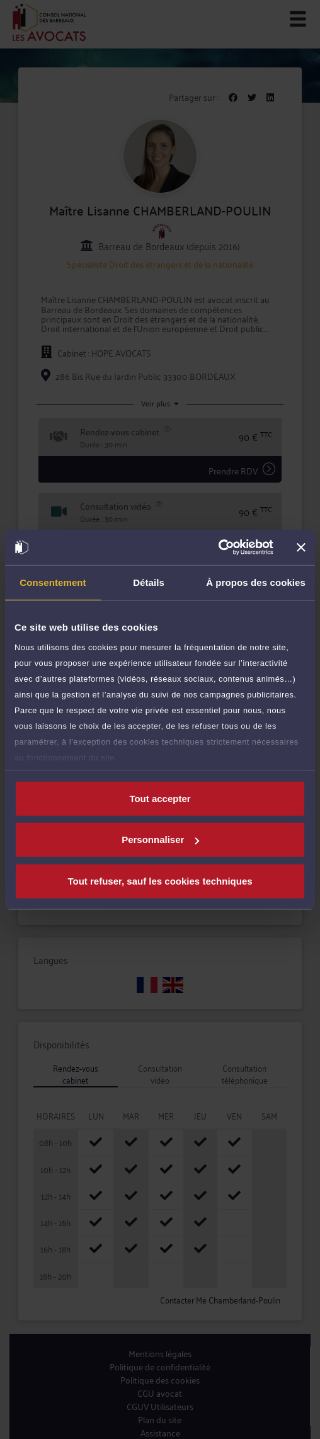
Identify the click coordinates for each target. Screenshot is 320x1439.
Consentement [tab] (53, 581)
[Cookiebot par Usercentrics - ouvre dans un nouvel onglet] (218, 547)
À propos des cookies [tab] (256, 581)
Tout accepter (159, 798)
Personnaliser (160, 839)
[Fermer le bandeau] (301, 547)
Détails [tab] (148, 581)
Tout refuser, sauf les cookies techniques (159, 880)
